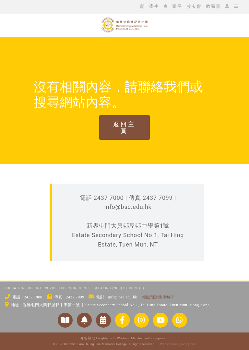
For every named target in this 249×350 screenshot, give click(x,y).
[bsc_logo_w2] (124, 20)
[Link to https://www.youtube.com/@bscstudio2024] (160, 320)
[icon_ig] (44, 6)
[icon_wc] (24, 6)
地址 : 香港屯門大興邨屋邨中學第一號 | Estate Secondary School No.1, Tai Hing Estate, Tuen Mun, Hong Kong (110, 305)
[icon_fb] (34, 6)
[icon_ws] (15, 6)
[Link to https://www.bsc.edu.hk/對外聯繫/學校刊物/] (65, 320)
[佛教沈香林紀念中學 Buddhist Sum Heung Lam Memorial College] (124, 44)
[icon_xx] (54, 6)
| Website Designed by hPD (175, 344)
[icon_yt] (63, 6)
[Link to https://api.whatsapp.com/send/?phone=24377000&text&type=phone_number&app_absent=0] (179, 320)
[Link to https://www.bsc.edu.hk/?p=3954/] (103, 320)
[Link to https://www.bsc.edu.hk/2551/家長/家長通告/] (84, 320)
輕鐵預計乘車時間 (158, 297)
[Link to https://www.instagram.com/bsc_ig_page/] (141, 320)
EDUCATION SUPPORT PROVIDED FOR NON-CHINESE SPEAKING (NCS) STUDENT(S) (74, 288)
